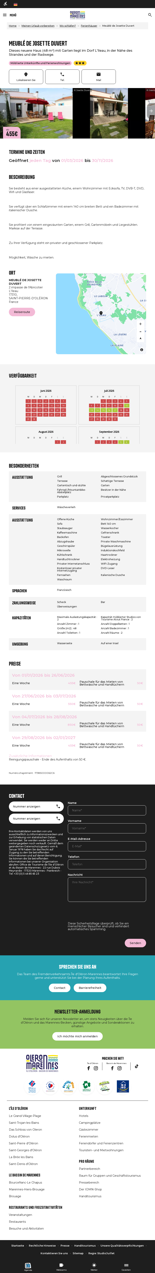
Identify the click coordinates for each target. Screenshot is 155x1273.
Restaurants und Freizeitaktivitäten (35, 1207)
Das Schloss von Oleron (25, 1129)
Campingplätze (90, 1122)
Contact (59, 988)
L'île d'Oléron (18, 1108)
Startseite (17, 1245)
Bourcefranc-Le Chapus (25, 1182)
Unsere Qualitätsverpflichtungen (122, 1245)
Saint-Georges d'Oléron (25, 1150)
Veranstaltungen (20, 1214)
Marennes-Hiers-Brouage (27, 1189)
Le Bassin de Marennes (24, 1175)
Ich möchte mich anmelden (77, 1036)
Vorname (74, 821)
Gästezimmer (88, 1129)
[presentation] (98, 914)
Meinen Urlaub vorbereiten (38, 25)
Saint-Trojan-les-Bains (24, 1122)
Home (13, 25)
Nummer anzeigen (26, 806)
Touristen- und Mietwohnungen (101, 1150)
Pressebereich (89, 1182)
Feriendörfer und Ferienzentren (101, 1143)
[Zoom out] (140, 331)
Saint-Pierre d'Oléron (23, 1143)
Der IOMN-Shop (90, 1189)
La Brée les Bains (21, 1157)
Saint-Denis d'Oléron (23, 1164)
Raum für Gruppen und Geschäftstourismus (110, 1175)
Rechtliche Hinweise (42, 1245)
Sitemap (78, 1253)
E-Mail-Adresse (79, 839)
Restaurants (17, 1221)
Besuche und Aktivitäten (26, 1228)
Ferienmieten (88, 1136)
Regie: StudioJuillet (101, 1253)
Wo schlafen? (68, 25)
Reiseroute (22, 312)
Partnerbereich (89, 1168)
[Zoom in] (140, 324)
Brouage (15, 1196)
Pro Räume (86, 1161)
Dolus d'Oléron (19, 1136)
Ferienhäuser (89, 25)
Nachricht (75, 875)
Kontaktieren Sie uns (54, 1253)
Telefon (73, 857)
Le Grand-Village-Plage (25, 1115)
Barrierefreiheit (90, 988)
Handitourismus (90, 1196)
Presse (65, 1245)
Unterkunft (87, 1108)
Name (72, 803)
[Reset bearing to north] (140, 338)
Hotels (83, 1115)
